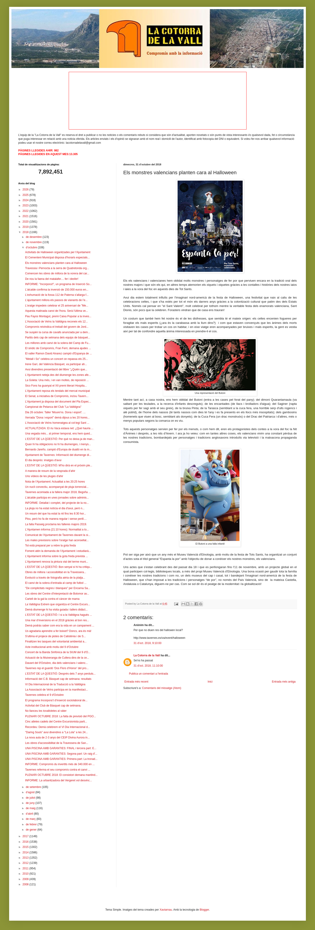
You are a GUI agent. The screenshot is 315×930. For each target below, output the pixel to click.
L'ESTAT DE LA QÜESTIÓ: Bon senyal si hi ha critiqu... (58, 567)
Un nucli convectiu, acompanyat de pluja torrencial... (56, 486)
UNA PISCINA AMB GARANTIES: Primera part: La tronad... (61, 759)
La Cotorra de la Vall (147, 655)
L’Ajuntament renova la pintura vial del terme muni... (56, 561)
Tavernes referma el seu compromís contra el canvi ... (57, 769)
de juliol (31, 797)
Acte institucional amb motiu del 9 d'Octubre (52, 647)
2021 (26, 216)
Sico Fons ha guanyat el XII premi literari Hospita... (56, 385)
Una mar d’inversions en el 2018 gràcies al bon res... (57, 620)
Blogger (204, 909)
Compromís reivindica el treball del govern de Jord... (56, 326)
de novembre (34, 242)
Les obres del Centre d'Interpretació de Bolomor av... (57, 593)
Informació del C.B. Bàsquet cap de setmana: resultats (58, 679)
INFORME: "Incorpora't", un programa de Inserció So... (58, 284)
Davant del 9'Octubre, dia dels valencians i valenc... (56, 663)
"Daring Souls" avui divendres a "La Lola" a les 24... (56, 732)
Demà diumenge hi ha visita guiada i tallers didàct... (56, 609)
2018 (26, 232)
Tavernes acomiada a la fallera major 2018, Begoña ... (58, 492)
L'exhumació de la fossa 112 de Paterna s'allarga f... (57, 294)
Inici (210, 681)
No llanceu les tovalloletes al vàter (45, 710)
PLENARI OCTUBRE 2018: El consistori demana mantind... (61, 775)
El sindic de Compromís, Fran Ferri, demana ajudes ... (58, 348)
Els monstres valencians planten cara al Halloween (56, 263)
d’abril (30, 813)
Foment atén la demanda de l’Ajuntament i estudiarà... (58, 551)
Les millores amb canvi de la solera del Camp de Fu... (57, 343)
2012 (26, 863)
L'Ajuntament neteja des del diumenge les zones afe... (58, 375)
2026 (26, 189)
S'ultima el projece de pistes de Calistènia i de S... (55, 636)
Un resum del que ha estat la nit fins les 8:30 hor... (55, 513)
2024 (26, 200)
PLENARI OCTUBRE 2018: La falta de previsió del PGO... (60, 716)
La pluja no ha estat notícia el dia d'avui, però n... (54, 508)
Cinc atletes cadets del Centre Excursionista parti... (56, 721)
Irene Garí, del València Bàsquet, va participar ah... (56, 364)
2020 (26, 221)
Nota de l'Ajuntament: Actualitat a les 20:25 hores (55, 481)
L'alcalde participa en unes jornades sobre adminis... (57, 497)
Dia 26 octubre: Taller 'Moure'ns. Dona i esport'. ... (55, 412)
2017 (26, 836)
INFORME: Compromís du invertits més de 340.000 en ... (60, 764)
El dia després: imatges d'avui (43, 460)
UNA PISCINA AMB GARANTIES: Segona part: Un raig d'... (61, 753)
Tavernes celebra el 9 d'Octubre (44, 694)
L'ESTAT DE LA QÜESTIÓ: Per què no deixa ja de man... (59, 439)
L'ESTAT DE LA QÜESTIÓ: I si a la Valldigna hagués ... (58, 614)
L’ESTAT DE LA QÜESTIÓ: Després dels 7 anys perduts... (60, 673)
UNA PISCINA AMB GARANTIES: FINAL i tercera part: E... (60, 748)
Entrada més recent (136, 681)
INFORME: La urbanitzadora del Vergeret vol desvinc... (58, 780)
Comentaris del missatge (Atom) (161, 688)
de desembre (34, 237)
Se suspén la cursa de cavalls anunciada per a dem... (57, 332)
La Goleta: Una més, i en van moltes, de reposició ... (57, 380)
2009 (26, 879)
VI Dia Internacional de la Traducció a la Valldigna (55, 684)
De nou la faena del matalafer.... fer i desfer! (51, 279)
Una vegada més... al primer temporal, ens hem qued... (58, 433)
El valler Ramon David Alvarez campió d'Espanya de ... (58, 353)
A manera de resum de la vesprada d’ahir (50, 471)
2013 (26, 857)
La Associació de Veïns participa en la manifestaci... (56, 689)
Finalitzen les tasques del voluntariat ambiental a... (56, 641)
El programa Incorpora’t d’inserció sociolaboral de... (56, 700)
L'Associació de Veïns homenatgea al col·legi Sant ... (57, 422)
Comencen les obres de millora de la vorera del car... (57, 273)
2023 (26, 205)
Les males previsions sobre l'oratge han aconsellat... (57, 540)
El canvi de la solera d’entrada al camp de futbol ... (56, 582)
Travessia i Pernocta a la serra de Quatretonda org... (57, 268)
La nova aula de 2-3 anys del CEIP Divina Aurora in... (57, 737)
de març (31, 819)
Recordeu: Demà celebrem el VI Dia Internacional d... (57, 727)
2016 (26, 841)
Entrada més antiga (284, 681)
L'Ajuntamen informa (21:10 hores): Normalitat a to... (57, 529)
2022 (26, 211)
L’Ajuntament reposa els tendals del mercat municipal (57, 390)
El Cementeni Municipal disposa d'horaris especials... (57, 257)
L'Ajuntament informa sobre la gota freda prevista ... (56, 556)
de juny (30, 803)
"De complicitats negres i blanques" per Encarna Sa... (57, 588)
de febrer (31, 824)
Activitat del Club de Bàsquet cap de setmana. (53, 705)
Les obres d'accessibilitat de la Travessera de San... (56, 743)
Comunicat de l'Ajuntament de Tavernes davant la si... (57, 535)
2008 (26, 884)
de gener (31, 829)
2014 (26, 852)
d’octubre (32, 247)
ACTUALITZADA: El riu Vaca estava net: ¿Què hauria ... (59, 428)
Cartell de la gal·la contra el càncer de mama (52, 598)
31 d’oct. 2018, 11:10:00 (148, 665)
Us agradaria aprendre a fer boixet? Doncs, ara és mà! (58, 631)
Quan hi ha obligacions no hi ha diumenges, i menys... (58, 444)
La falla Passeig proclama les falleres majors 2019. (56, 524)
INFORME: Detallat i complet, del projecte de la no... (57, 502)
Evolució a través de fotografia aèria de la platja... (55, 577)
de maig (31, 808)
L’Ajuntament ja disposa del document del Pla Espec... (58, 401)
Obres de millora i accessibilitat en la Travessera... (55, 572)
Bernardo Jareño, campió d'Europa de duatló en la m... (58, 449)
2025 (26, 195)
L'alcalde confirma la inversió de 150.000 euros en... (56, 289)
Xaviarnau (166, 909)
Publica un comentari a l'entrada (148, 673)
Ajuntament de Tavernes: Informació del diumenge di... (58, 455)
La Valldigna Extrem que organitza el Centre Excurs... (57, 604)
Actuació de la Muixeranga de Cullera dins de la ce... (57, 657)
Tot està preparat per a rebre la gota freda (50, 545)
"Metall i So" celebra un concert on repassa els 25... (56, 359)
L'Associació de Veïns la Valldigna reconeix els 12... (56, 321)
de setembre (34, 787)
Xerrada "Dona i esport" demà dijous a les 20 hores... (57, 417)
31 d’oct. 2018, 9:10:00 (147, 643)
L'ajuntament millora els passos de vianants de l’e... (56, 300)
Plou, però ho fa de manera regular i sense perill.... (56, 518)
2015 (26, 847)
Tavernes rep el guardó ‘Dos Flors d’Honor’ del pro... (57, 668)
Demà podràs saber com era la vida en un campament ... (59, 625)
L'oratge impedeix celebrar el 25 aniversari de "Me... (56, 305)
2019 (26, 227)
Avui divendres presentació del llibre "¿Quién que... (56, 369)
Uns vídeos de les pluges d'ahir (44, 476)
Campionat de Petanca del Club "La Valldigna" (53, 406)
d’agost (30, 792)
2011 (26, 868)
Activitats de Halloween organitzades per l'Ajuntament (57, 252)
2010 (26, 873)
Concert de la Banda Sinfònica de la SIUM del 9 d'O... (57, 652)
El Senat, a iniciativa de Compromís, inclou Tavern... (56, 396)
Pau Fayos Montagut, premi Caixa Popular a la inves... (58, 316)
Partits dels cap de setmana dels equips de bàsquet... (57, 337)
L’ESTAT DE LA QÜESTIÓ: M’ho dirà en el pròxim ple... (58, 465)
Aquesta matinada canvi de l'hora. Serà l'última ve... (56, 310)
